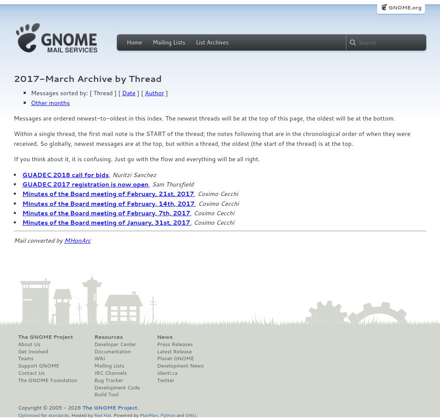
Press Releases (174, 344)
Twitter (165, 380)
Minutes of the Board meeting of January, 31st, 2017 (106, 222)
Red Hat (102, 415)
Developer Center (115, 344)
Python (167, 415)
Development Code (117, 387)
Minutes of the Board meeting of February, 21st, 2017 (108, 194)
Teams (26, 358)
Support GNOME (38, 365)
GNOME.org (405, 7)
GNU (191, 415)
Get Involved (33, 351)
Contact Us (31, 373)
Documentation (113, 351)
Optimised (29, 415)
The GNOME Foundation (47, 380)
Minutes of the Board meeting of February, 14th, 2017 (108, 203)
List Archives (212, 42)
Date (128, 93)
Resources (109, 337)
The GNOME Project (45, 337)
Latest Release (174, 351)
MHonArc (77, 240)
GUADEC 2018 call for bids (65, 175)
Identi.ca (167, 373)
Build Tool (107, 394)
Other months (50, 103)
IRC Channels (111, 373)
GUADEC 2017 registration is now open (85, 184)
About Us (29, 344)
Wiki (100, 358)
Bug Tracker (109, 380)
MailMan (149, 415)
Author (154, 93)
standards (58, 415)
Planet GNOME (175, 358)
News (164, 337)
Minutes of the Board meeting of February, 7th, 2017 (106, 213)
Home (134, 42)
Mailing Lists (169, 42)
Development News (180, 365)
